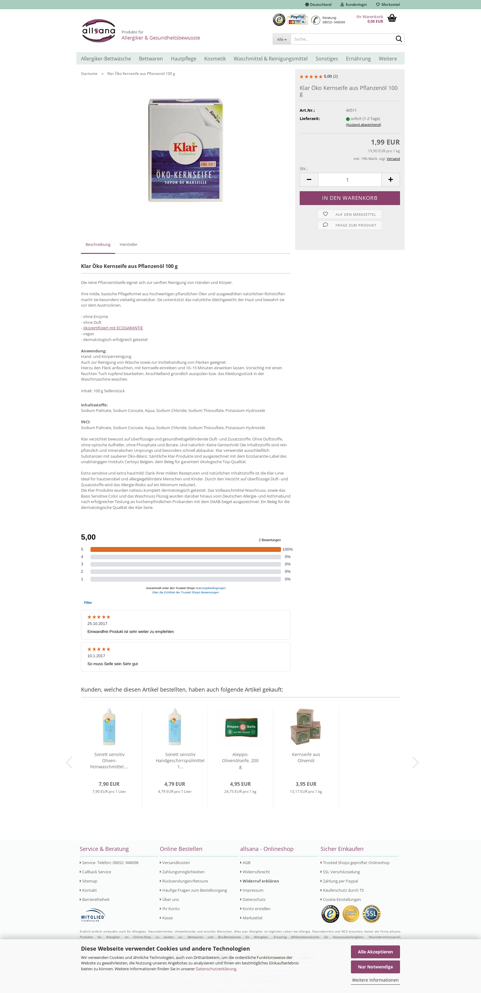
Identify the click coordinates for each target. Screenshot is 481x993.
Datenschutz (253, 899)
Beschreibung (98, 244)
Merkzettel (388, 4)
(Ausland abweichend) (363, 124)
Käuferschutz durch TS (342, 890)
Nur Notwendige (375, 967)
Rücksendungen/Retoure (184, 881)
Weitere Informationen (375, 980)
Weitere (388, 58)
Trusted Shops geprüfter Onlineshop (355, 862)
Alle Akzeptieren (375, 952)
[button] (318, 4)
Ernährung (358, 58)
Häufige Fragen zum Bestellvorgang (193, 890)
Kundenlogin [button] (354, 4)
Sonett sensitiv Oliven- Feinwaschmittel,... (109, 760)
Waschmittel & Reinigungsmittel (271, 58)
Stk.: (303, 168)
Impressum (252, 890)
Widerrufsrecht (255, 872)
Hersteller (128, 244)
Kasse (166, 918)
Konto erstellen (255, 908)
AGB (245, 862)
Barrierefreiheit (95, 899)
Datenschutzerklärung (216, 969)
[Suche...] (282, 39)
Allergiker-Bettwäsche (106, 58)
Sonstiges (327, 58)
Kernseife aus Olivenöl (306, 757)
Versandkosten (175, 862)
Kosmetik (215, 58)
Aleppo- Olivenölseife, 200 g (240, 760)
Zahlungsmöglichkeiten (182, 872)
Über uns (169, 899)
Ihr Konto (170, 908)
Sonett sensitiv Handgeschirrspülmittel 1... (180, 760)
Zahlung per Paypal (339, 881)
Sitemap (88, 881)
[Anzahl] (350, 180)
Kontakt (88, 890)
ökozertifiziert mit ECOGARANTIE (113, 328)
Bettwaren (151, 58)
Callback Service (95, 872)
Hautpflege (183, 58)
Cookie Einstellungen (341, 899)
